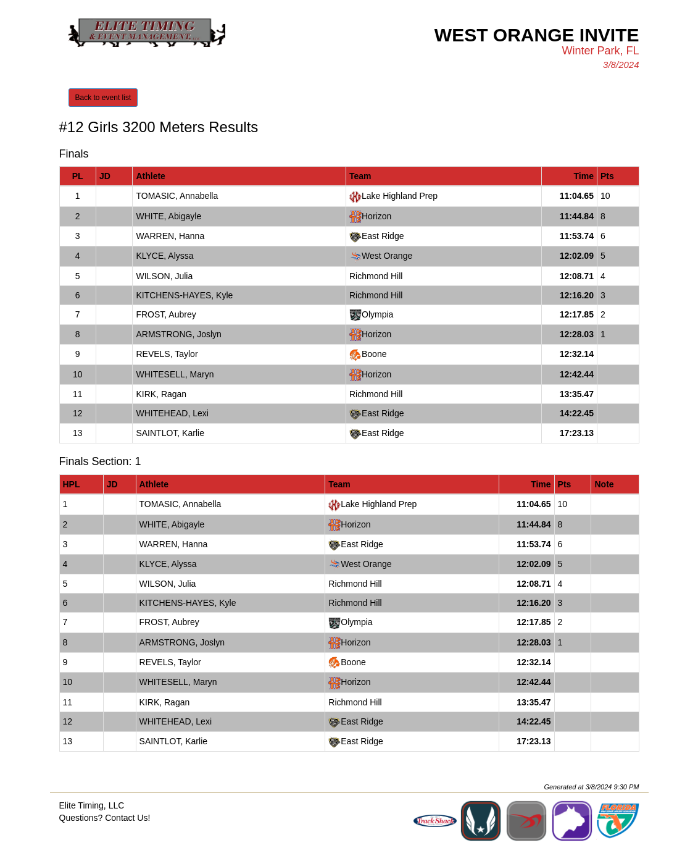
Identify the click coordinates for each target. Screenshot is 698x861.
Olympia (377, 314)
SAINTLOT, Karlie (170, 433)
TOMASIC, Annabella (177, 196)
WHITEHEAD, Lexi (172, 413)
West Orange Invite (536, 35)
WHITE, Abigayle (168, 216)
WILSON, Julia (164, 276)
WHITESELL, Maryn (175, 374)
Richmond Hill (375, 276)
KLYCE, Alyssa (164, 256)
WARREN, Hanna (170, 236)
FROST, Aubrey (166, 314)
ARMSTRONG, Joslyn (178, 334)
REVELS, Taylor (166, 354)
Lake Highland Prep (400, 196)
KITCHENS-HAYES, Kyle (184, 295)
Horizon (376, 216)
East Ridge (383, 236)
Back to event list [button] (103, 97)
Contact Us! (127, 818)
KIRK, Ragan (161, 394)
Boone (374, 354)
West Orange (387, 256)
